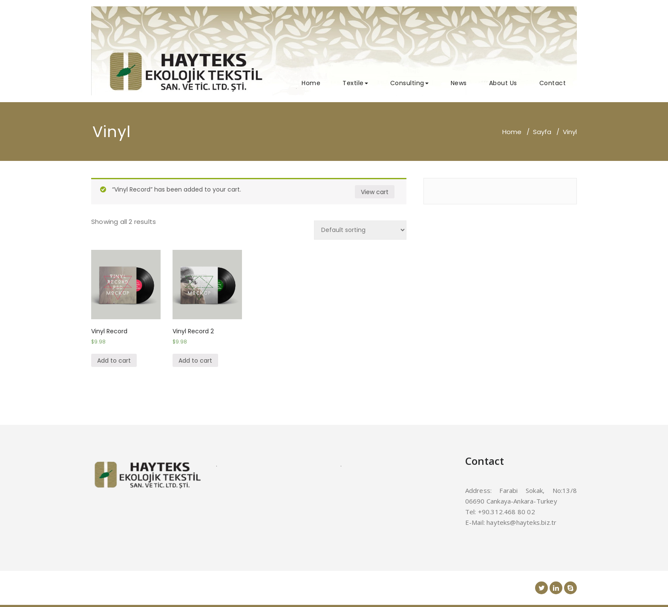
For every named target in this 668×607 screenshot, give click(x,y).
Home (311, 83)
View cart (375, 192)
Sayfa (542, 131)
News (459, 83)
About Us (503, 83)
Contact (552, 83)
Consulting (409, 83)
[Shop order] (360, 230)
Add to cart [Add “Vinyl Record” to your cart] (114, 360)
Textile (355, 83)
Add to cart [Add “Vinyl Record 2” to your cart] (195, 360)
